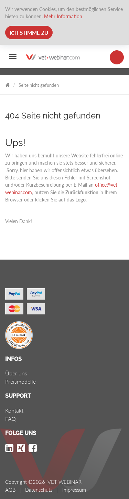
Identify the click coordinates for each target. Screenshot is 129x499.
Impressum (74, 490)
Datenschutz (39, 490)
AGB (10, 490)
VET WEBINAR (7, 84)
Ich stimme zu (29, 33)
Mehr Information (63, 16)
